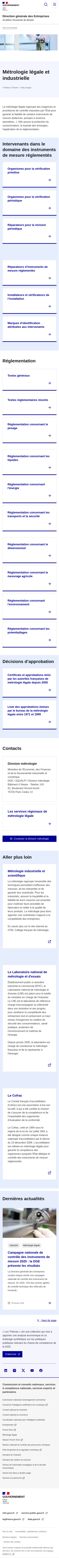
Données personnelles (29, 1537)
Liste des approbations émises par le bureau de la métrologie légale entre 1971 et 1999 (28, 710)
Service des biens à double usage (17, 1473)
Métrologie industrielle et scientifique (26, 873)
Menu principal (54, 4)
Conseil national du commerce (15, 1415)
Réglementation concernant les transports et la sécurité (29, 514)
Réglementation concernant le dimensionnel (28, 546)
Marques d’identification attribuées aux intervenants (26, 325)
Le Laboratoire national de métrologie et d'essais (27, 974)
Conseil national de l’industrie (15, 1410)
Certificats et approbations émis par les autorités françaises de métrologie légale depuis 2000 (29, 678)
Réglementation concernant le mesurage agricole (28, 574)
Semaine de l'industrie (12, 1455)
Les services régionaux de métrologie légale (27, 814)
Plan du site (7, 1531)
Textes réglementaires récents (28, 400)
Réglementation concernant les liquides (29, 458)
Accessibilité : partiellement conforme (30, 1531)
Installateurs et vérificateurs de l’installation (28, 296)
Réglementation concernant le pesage (28, 426)
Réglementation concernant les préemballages (29, 630)
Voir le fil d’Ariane (10, 28)
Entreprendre (8, 1425)
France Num (8, 1430)
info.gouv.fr (9, 1513)
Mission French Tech (11, 1440)
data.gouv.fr (34, 1519)
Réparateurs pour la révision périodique (27, 226)
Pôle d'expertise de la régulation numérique (21, 1450)
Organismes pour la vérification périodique (29, 198)
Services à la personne (12, 1478)
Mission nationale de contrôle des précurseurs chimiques (26, 1445)
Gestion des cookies (11, 1542)
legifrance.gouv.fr (12, 1519)
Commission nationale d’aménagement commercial (24, 1400)
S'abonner (10, 1354)
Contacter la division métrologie (31, 838)
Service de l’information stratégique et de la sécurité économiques (24, 1466)
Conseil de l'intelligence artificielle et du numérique (24, 1405)
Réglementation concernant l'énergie (26, 486)
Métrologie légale (10, 1435)
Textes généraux (19, 375)
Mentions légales (10, 1537)
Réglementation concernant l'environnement (26, 602)
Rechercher (46, 4)
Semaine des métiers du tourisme (17, 1460)
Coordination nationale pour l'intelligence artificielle (24, 1420)
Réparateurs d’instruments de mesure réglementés (28, 268)
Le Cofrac (15, 1095)
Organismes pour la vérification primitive (29, 170)
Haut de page (48, 1320)
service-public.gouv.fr (33, 1513)
